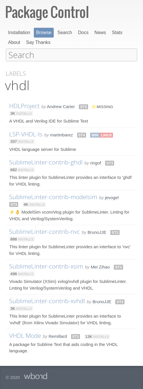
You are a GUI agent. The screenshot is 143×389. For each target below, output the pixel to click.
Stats (117, 32)
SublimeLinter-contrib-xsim (46, 266)
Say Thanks (38, 42)
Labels (16, 73)
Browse (43, 32)
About (14, 42)
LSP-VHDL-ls (25, 134)
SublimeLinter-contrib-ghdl (46, 162)
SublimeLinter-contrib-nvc (44, 231)
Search (64, 32)
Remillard (58, 336)
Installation (19, 32)
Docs (83, 32)
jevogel (112, 197)
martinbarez (61, 134)
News (100, 32)
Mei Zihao (100, 266)
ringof (95, 162)
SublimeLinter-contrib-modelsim (53, 196)
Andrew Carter (61, 106)
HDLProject (24, 105)
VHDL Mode (25, 335)
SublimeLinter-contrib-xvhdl (47, 301)
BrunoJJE (97, 231)
